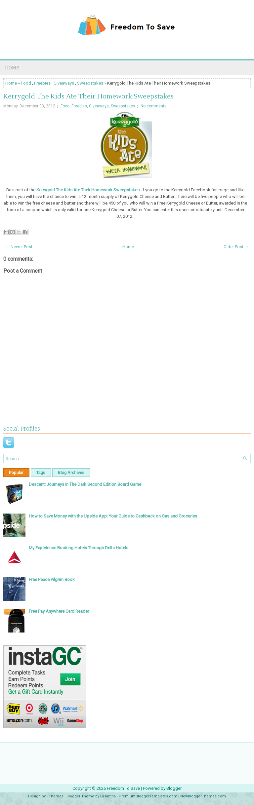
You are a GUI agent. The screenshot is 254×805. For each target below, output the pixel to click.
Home (12, 67)
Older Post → (236, 246)
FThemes (55, 796)
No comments (154, 106)
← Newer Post (18, 246)
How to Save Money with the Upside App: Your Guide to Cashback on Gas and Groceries (113, 516)
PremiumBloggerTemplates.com (148, 796)
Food (26, 83)
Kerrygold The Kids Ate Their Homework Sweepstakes (88, 96)
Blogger (174, 788)
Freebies (42, 83)
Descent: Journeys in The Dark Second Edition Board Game (85, 484)
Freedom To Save (123, 788)
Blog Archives (71, 472)
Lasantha (108, 796)
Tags (40, 472)
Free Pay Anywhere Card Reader (59, 611)
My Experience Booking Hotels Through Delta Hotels (78, 547)
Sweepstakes (90, 83)
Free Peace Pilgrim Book (52, 579)
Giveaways (64, 83)
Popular (16, 472)
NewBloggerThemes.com (203, 796)
